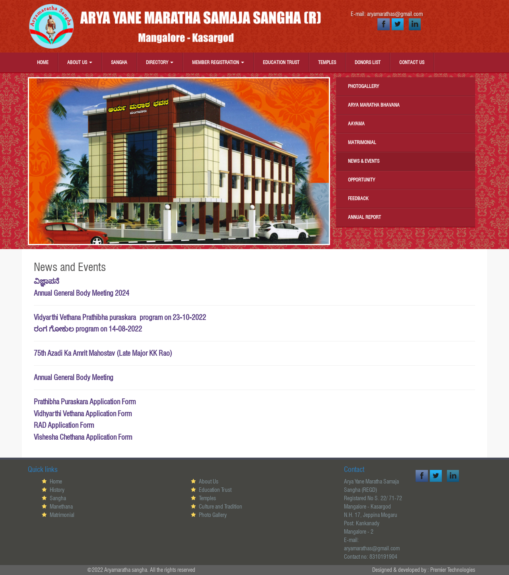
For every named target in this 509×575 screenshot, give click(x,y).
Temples (327, 62)
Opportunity (361, 180)
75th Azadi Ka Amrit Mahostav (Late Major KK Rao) (103, 353)
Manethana (61, 506)
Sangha (119, 62)
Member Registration (218, 62)
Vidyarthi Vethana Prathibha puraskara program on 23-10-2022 (120, 317)
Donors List (368, 62)
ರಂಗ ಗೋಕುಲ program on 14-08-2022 (88, 329)
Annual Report (364, 217)
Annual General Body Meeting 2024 (81, 293)
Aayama (356, 124)
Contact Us (411, 62)
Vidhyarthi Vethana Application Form (83, 413)
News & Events (363, 161)
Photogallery (363, 86)
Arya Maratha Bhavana (374, 105)
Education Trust (281, 62)
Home (43, 62)
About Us (79, 62)
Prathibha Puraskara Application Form (85, 402)
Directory (159, 62)
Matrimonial (362, 142)
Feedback (358, 198)
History (57, 490)
